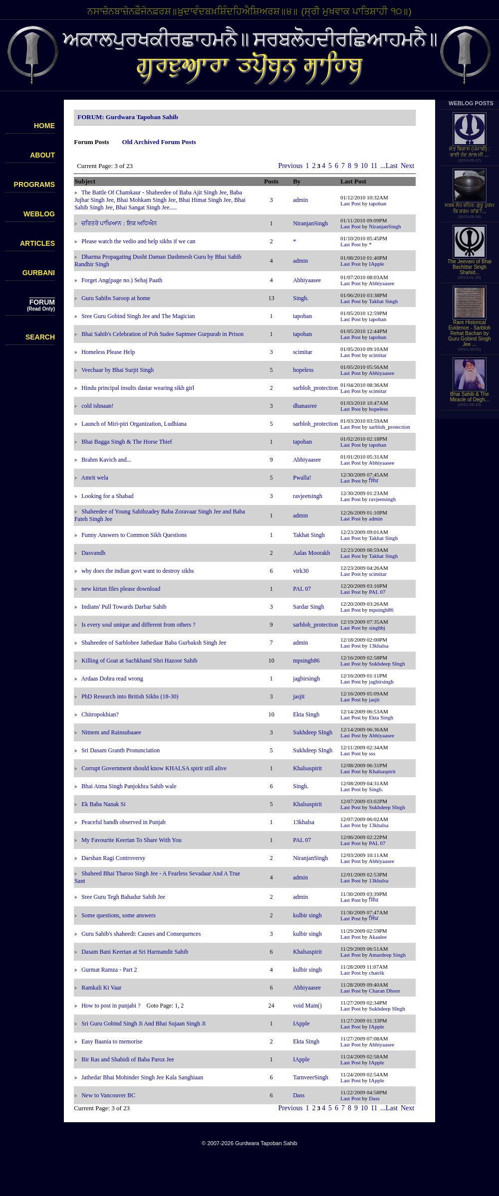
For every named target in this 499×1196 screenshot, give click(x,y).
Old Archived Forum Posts (159, 142)
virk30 (300, 570)
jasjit (298, 696)
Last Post (350, 203)
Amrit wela (94, 477)
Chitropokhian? (100, 714)
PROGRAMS (34, 184)
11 (374, 166)
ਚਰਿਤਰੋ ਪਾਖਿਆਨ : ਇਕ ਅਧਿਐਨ (119, 223)
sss (372, 753)
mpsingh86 (381, 610)
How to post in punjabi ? (110, 1005)
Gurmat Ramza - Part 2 (109, 969)
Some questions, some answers (118, 915)
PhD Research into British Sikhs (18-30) (129, 696)
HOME (44, 126)
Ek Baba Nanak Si (103, 804)
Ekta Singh (306, 714)
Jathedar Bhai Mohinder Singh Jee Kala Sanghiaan (142, 1077)
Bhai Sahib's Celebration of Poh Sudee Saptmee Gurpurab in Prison (162, 334)
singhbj (377, 628)
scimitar (302, 351)
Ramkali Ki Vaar (101, 987)
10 (364, 166)
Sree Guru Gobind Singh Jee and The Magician (138, 316)
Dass (298, 1095)
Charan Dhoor (384, 991)
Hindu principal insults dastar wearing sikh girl (137, 387)
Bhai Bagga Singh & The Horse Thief (126, 441)
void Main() (307, 1005)
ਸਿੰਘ (373, 481)
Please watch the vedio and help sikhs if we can (138, 241)
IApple (376, 264)
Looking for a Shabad (107, 496)
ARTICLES (37, 243)
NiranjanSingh (310, 223)
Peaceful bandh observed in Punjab (123, 822)
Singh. (300, 298)
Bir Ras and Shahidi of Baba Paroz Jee (127, 1059)
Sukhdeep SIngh (387, 664)
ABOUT (42, 155)
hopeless (303, 369)
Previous (290, 166)
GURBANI (38, 273)
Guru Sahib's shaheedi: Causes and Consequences (141, 933)
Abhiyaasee (307, 280)
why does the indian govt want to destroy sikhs (137, 570)
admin (300, 199)
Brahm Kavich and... (106, 459)
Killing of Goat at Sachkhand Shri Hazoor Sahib (139, 660)
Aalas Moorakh (311, 552)
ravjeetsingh (307, 496)
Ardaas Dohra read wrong (112, 678)
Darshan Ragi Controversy (113, 857)
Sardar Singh (308, 606)
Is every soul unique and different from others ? (138, 624)
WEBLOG (39, 214)
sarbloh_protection (315, 387)
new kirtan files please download (120, 588)
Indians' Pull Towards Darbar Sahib (123, 606)
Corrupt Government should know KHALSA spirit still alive (154, 768)
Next (407, 166)
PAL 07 (302, 588)
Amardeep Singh (387, 955)
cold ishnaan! (97, 405)
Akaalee (378, 937)
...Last (389, 166)
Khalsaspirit (307, 768)
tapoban (377, 203)
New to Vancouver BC (108, 1095)
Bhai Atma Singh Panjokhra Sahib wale (128, 786)
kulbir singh (307, 915)
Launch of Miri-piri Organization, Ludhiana (134, 423)
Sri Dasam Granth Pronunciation (120, 750)
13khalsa (378, 646)
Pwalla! (302, 477)
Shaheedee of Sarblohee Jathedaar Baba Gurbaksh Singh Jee (153, 642)
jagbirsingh (306, 678)
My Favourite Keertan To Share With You (131, 840)
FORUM (42, 302)
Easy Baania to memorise (111, 1041)
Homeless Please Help (108, 351)
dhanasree (305, 405)
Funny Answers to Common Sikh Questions (134, 534)
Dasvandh (93, 552)
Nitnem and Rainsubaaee (111, 732)
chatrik (376, 973)
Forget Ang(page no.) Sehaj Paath (121, 280)
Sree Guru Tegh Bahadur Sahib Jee (123, 896)
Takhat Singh (383, 301)
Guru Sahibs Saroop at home (115, 298)
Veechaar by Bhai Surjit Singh (117, 369)
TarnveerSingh (310, 1077)
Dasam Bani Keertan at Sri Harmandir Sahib (134, 951)
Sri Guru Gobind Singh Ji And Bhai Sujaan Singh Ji (143, 1023)
